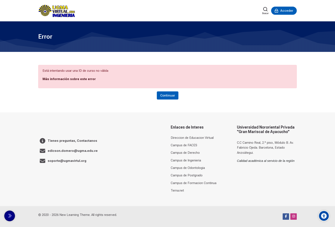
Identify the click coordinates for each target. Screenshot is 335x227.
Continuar (167, 95)
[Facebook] (286, 216)
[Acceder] (284, 11)
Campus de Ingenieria (186, 160)
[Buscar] (265, 11)
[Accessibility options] (324, 216)
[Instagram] (293, 216)
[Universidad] (56, 10)
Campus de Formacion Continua (193, 183)
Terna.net (177, 190)
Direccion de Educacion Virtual (192, 138)
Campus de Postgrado (187, 175)
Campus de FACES (184, 145)
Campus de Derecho (185, 153)
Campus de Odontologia (188, 168)
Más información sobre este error (69, 79)
